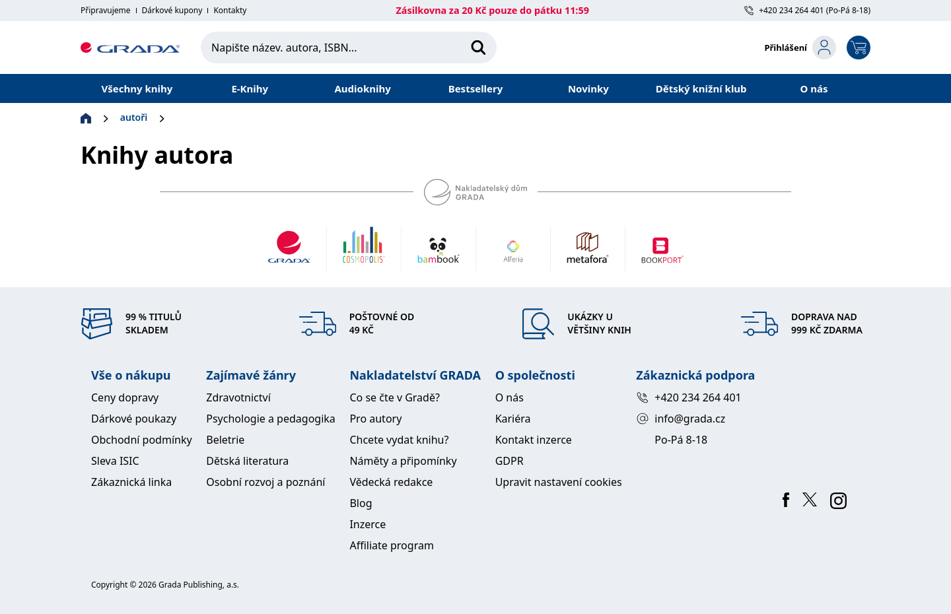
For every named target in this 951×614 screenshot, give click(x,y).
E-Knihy (249, 88)
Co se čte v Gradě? (394, 397)
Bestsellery (475, 88)
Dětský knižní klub (701, 88)
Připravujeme (106, 10)
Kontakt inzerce (533, 439)
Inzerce (367, 524)
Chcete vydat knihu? (398, 439)
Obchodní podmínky (141, 439)
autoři (133, 117)
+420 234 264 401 (688, 397)
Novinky (588, 88)
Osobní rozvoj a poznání (265, 482)
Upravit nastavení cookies (558, 482)
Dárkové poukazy (133, 418)
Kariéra (513, 418)
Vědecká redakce (391, 482)
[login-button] (800, 47)
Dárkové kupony (172, 10)
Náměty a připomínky (402, 461)
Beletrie (225, 439)
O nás (814, 88)
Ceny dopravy (124, 397)
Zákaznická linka (131, 482)
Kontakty (229, 10)
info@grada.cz (680, 418)
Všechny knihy (137, 88)
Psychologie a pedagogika (270, 418)
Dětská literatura (247, 461)
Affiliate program (391, 545)
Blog (360, 503)
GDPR (509, 461)
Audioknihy (362, 88)
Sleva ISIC (115, 461)
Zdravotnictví (238, 397)
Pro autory (375, 418)
